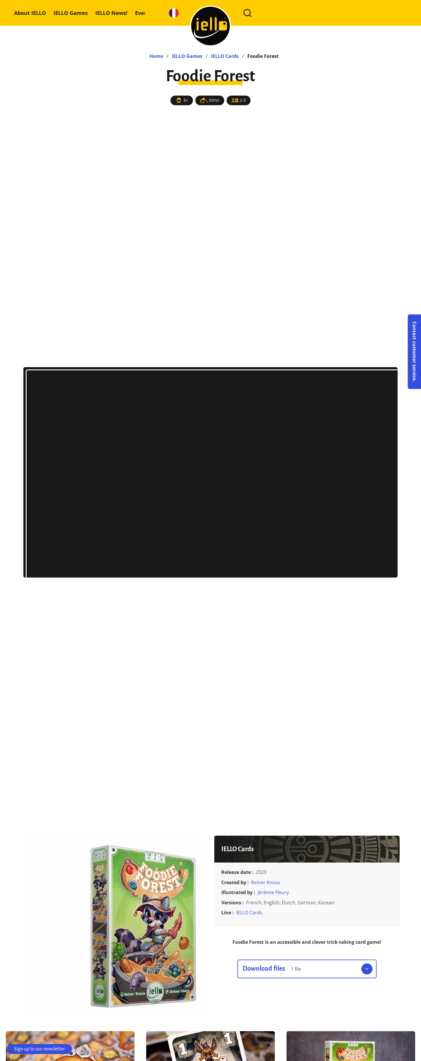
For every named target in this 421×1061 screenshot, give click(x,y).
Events (144, 12)
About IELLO (30, 12)
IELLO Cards (249, 912)
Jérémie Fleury (273, 892)
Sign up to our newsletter (39, 1049)
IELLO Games (71, 12)
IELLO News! (111, 12)
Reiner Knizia (265, 882)
